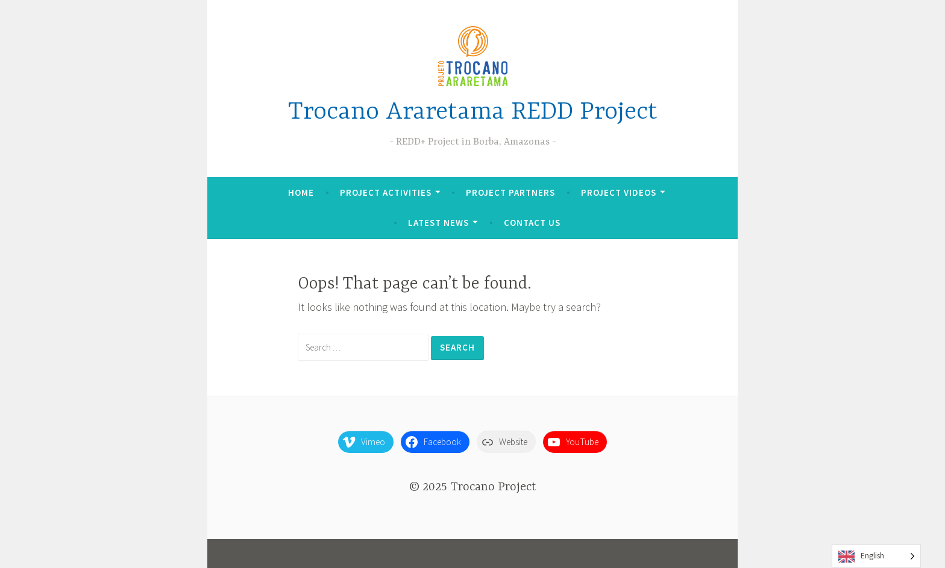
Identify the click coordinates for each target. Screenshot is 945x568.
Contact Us (532, 222)
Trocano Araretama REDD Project (473, 112)
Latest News (438, 222)
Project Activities (386, 192)
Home (301, 192)
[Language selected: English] (876, 556)
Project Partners (510, 192)
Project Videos (618, 192)
